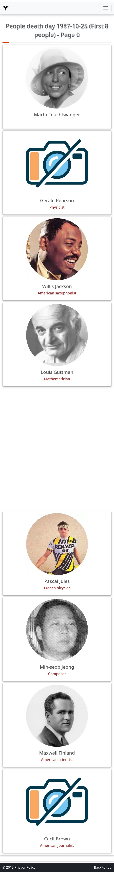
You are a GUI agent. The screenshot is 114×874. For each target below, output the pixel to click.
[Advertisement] (57, 419)
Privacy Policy (24, 867)
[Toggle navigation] (106, 8)
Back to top (103, 867)
